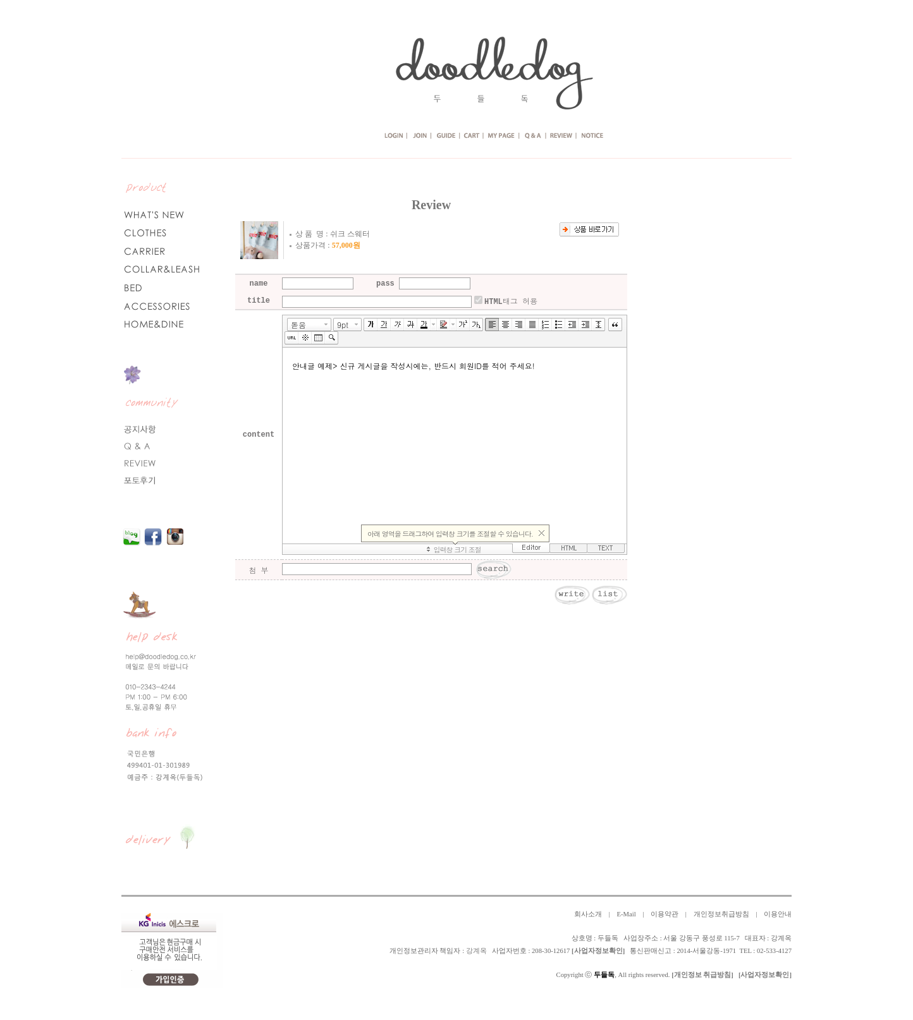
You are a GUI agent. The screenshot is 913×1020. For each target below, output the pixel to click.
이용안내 (778, 914)
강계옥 (476, 950)
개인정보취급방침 (721, 914)
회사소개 (588, 914)
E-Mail (625, 914)
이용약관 (664, 914)
